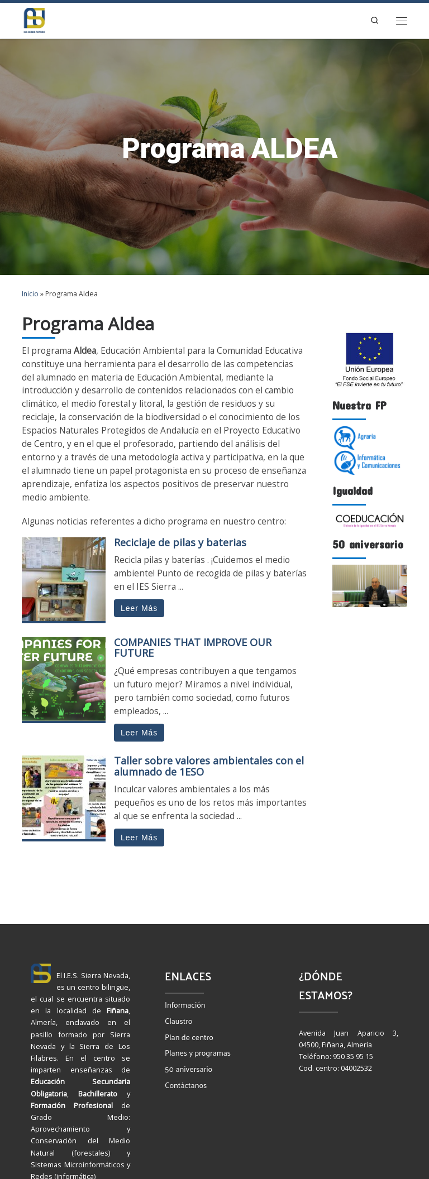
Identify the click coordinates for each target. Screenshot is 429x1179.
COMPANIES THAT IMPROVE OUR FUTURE (192, 648)
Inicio (30, 294)
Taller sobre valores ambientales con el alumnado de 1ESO (209, 766)
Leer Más (139, 608)
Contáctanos (186, 1085)
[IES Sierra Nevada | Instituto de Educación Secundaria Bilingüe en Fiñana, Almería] (34, 19)
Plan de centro (189, 1037)
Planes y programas (198, 1053)
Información (185, 1005)
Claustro (178, 1021)
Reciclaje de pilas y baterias (180, 542)
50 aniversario (188, 1069)
